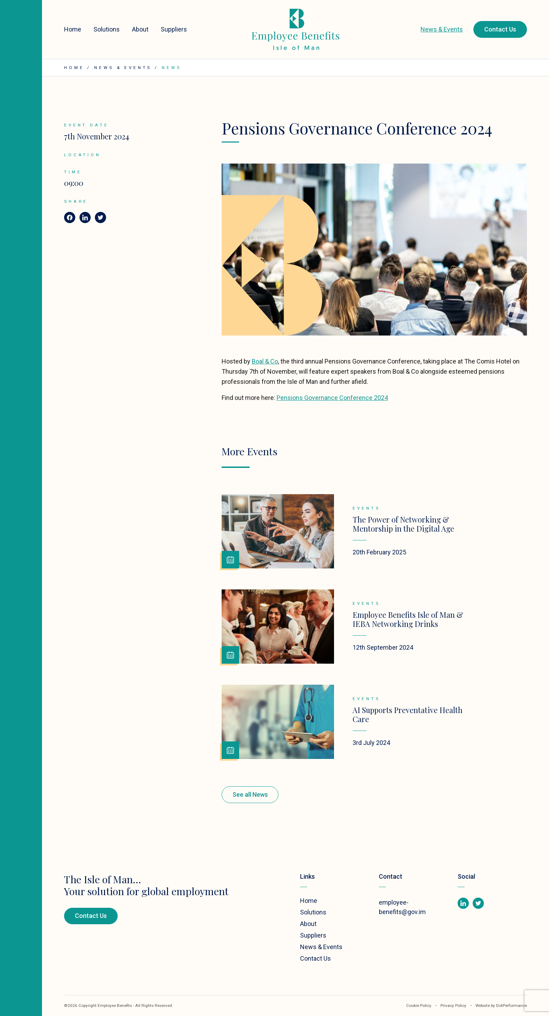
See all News (250, 794)
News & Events (442, 29)
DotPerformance (511, 1005)
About (140, 29)
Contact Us (500, 29)
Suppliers (174, 29)
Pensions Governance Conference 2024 (332, 397)
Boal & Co (265, 361)
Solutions (106, 29)
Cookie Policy (418, 1005)
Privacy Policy (453, 1005)
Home (72, 29)
